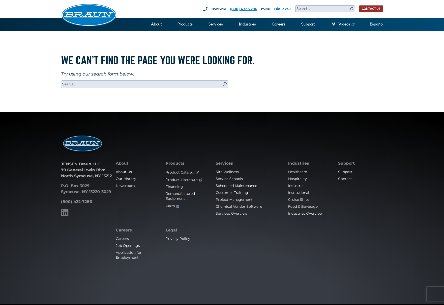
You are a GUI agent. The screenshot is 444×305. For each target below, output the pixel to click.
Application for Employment (129, 255)
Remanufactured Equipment (180, 196)
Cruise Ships (298, 199)
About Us (124, 172)
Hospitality (297, 179)
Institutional (298, 192)
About (122, 163)
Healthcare (297, 172)
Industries (298, 163)
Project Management (234, 199)
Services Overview (231, 213)
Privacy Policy (178, 238)
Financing (174, 186)
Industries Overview (305, 213)
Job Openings (128, 245)
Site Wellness (227, 172)
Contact (345, 179)
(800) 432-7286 (243, 9)
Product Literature (182, 180)
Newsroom (125, 185)
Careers (124, 230)
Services (224, 163)
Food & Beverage (303, 206)
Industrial (296, 185)
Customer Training (232, 192)
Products (175, 163)
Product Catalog (180, 172)
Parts (170, 206)
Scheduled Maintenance (236, 185)
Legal (171, 230)
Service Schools (229, 179)
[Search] (351, 9)
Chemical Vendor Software (239, 206)
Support (346, 163)
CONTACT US (371, 8)
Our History (126, 179)
